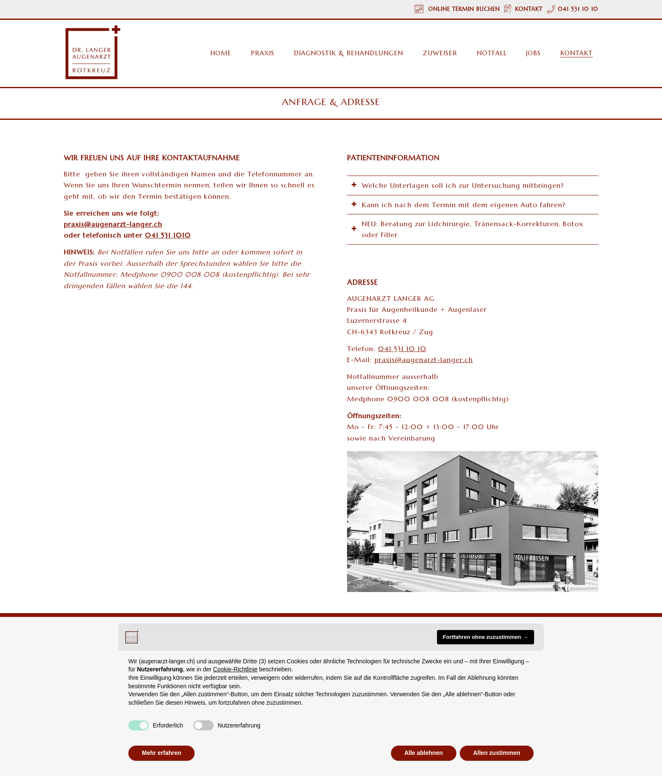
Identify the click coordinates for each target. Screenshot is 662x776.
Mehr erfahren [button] (161, 752)
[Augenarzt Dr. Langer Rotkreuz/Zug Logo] (92, 52)
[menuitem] (216, 53)
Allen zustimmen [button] (496, 752)
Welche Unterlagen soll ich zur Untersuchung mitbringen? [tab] (457, 185)
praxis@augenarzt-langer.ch (423, 359)
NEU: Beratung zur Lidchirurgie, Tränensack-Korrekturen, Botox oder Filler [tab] (467, 229)
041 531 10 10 (402, 348)
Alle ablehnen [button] (423, 752)
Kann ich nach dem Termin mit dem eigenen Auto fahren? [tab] (458, 204)
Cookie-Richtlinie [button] (235, 669)
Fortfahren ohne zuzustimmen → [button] (485, 637)
